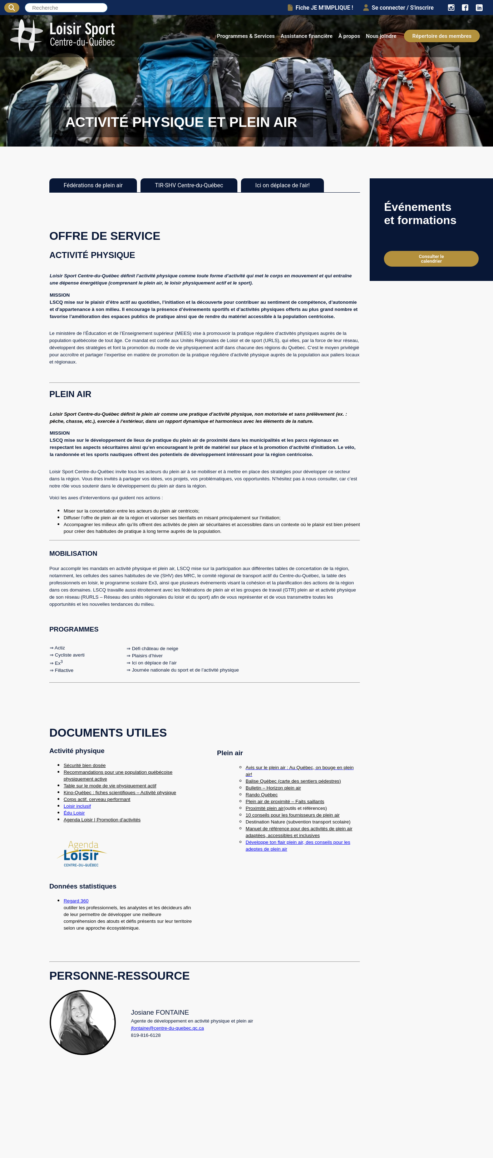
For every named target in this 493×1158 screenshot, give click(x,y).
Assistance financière (306, 36)
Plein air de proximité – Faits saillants (285, 801)
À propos (349, 36)
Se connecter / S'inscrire (398, 7)
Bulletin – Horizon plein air (273, 788)
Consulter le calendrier (431, 259)
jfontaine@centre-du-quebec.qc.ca (167, 1028)
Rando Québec (262, 794)
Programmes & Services (246, 36)
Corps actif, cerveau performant (97, 799)
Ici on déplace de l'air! (282, 185)
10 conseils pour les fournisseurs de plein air (293, 815)
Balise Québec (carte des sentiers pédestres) (293, 781)
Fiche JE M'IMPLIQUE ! (320, 7)
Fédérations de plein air (93, 185)
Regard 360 (76, 901)
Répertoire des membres (442, 36)
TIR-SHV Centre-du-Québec (189, 185)
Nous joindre (381, 36)
